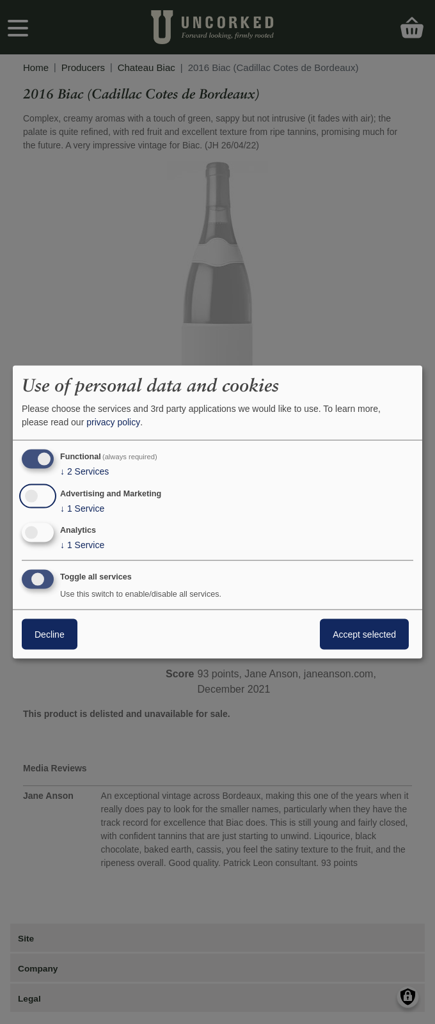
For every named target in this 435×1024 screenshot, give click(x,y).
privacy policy (113, 422)
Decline (50, 634)
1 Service (82, 507)
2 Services (84, 471)
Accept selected (364, 634)
